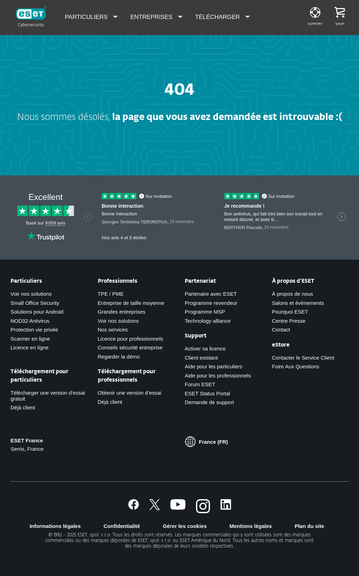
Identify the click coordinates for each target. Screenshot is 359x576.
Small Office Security (35, 303)
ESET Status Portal (207, 393)
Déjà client (23, 407)
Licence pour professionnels (130, 339)
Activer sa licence (205, 348)
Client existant (201, 358)
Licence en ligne (29, 347)
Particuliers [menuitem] (87, 17)
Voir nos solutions (31, 294)
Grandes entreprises (121, 312)
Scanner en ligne (30, 339)
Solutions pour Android (37, 312)
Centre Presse (289, 321)
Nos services (113, 330)
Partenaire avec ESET (211, 294)
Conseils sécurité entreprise (130, 347)
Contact (281, 330)
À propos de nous (292, 294)
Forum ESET (200, 384)
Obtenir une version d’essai (130, 393)
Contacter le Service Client (303, 358)
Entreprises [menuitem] (152, 17)
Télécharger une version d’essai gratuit (48, 396)
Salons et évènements (298, 303)
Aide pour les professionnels (218, 376)
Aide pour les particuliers (213, 366)
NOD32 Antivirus (30, 321)
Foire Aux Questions (295, 366)
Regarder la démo (119, 357)
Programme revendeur (211, 303)
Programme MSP (205, 312)
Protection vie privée (34, 330)
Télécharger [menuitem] (218, 17)
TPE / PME (111, 294)
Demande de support (209, 402)
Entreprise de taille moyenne (131, 303)
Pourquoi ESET (290, 312)
